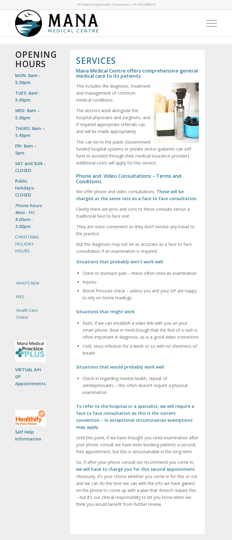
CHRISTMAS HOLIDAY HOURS (27, 244)
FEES (20, 296)
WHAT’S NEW (27, 283)
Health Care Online (27, 313)
